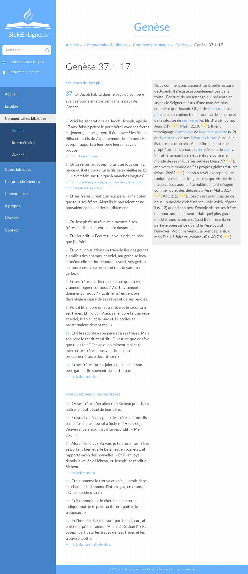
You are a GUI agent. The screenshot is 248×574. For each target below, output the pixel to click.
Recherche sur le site (23, 72)
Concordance (16, 194)
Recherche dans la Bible (26, 62)
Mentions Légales (157, 569)
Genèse (182, 45)
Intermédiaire (23, 143)
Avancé (18, 155)
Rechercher (47, 50)
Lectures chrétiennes (22, 182)
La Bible (11, 106)
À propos (12, 206)
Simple (17, 131)
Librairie (12, 218)
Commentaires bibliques (25, 118)
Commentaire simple (151, 45)
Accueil (11, 94)
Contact (12, 230)
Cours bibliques (18, 169)
